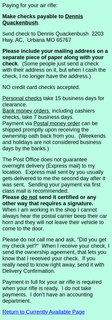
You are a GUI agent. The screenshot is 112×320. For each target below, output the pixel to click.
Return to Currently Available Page (43, 312)
